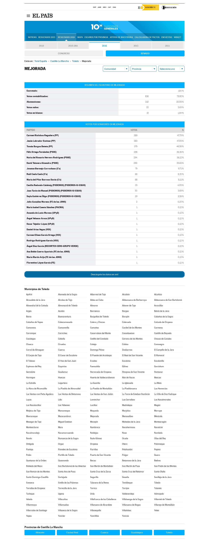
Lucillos (93, 405)
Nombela (158, 433)
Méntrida (158, 417)
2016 (104, 46)
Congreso (64, 54)
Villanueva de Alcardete (101, 505)
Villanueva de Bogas (131, 505)
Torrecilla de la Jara (67, 488)
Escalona (126, 361)
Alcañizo (158, 295)
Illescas (157, 378)
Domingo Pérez (97, 350)
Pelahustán (127, 450)
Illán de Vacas (128, 378)
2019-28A (73, 46)
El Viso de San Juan (67, 361)
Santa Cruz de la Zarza (100, 472)
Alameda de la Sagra (67, 295)
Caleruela (126, 322)
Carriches (62, 333)
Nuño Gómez (96, 439)
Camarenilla (63, 328)
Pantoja (29, 450)
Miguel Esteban (65, 422)
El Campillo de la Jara (164, 350)
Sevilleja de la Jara (162, 477)
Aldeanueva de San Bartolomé (168, 300)
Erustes (93, 361)
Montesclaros (32, 428)
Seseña (125, 477)
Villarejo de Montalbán (164, 505)
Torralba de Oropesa (35, 488)
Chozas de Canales (162, 339)
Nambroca (95, 428)
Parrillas (94, 450)
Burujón (125, 317)
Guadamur (63, 372)
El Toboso (30, 361)
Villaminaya (31, 505)
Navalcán (158, 428)
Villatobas (126, 511)
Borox (29, 317)
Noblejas (94, 433)
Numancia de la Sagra (68, 439)
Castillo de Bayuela (162, 333)
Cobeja (93, 345)
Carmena (158, 328)
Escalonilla (159, 361)
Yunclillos (94, 516)
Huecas (61, 378)
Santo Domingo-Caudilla (37, 477)
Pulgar (125, 455)
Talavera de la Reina (99, 483)
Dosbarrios (127, 350)
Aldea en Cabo (96, 300)
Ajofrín (29, 295)
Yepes (29, 516)
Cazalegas (31, 339)
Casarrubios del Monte (100, 333)
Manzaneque (64, 411)
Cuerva (61, 350)
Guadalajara (137, 533)
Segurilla (94, 477)
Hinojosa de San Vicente (133, 372)
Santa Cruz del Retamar (133, 472)
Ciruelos (62, 345)
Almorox (94, 306)
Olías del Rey (160, 439)
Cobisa (125, 345)
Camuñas (94, 328)
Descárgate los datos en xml (104, 275)
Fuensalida (95, 367)
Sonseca (30, 483)
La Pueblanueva (129, 389)
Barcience (95, 311)
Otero (124, 444)
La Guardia (95, 383)
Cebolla (61, 339)
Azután (61, 311)
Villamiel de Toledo (162, 500)
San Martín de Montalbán (101, 466)
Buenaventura (64, 317)
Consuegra (159, 345)
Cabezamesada (65, 322)
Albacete (40, 533)
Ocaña (125, 439)
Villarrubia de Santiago (36, 511)
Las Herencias (160, 389)
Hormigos (30, 378)
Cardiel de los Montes (132, 328)
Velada (29, 500)
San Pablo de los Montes (165, 466)
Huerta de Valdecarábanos (102, 378)
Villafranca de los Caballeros (103, 500)
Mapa (80, 37)
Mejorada (94, 417)
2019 (41, 46)
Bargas (125, 311)
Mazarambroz (64, 417)
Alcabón (126, 295)
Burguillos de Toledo (99, 317)
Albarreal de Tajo (98, 295)
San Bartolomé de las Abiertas (72, 466)
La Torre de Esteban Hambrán (136, 394)
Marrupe (158, 411)
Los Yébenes (64, 405)
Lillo (60, 400)
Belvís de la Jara (161, 311)
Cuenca (104, 533)
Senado (145, 54)
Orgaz (61, 444)
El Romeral (159, 356)
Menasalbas (127, 417)
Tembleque (127, 483)
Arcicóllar (158, 306)
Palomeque (159, 444)
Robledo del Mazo (34, 466)
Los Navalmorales (162, 400)
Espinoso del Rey (33, 367)
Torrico (93, 488)
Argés (29, 311)
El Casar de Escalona (67, 356)
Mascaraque (32, 417)
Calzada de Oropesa (163, 322)
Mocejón (94, 422)
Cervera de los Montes (132, 339)
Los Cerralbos (128, 400)
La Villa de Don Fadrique (165, 394)
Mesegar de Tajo (33, 422)
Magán (157, 405)
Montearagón (160, 422)
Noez (124, 433)
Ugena (61, 494)
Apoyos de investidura (121, 37)
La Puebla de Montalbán (101, 389)
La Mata (157, 383)
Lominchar (95, 400)
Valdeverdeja (128, 494)
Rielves (157, 461)
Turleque (30, 494)
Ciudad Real (72, 533)
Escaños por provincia (96, 37)
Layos (29, 400)
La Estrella (31, 383)
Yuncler (61, 516)
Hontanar (158, 372)
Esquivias (62, 367)
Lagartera (62, 383)
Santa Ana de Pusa (66, 472)
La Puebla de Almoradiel (69, 389)
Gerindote (30, 372)
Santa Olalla (159, 472)
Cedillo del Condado (99, 339)
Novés (29, 439)
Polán (28, 455)
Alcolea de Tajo (65, 300)
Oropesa (94, 444)
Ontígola (30, 444)
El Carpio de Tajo (33, 356)
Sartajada (62, 477)
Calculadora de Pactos (147, 37)
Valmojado (159, 494)
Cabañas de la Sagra (163, 317)
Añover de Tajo (129, 306)
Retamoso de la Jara (131, 461)
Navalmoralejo (33, 433)
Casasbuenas (128, 333)
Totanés (157, 488)
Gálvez (125, 367)
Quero (157, 455)
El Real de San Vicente (132, 356)
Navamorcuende (65, 433)
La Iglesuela (127, 383)
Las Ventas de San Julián (101, 394)
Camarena (31, 328)
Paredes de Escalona (67, 450)
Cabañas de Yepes (34, 322)
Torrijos (125, 488)
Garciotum (159, 367)
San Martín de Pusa (131, 466)
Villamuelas (63, 505)
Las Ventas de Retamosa (69, 394)
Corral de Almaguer (35, 350)
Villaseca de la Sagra (67, 511)
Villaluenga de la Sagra (132, 500)
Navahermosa (128, 428)
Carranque (31, 333)
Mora (60, 428)
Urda (92, 494)
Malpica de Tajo (33, 411)
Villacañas (63, 500)
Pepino (157, 450)
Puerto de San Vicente (100, 455)
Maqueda (94, 411)
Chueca (29, 345)
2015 (136, 46)
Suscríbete (151, 8)
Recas (93, 461)
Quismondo (63, 461)
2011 (167, 46)
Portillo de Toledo (66, 455)
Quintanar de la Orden (36, 461)
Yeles (156, 511)
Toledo (157, 483)
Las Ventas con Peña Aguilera (39, 394)
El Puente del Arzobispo (101, 356)
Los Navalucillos (33, 405)
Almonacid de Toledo (67, 306)
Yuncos (125, 516)
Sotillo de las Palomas (68, 483)
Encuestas (166, 37)
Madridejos (127, 405)
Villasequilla (95, 511)
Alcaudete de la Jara (35, 300)
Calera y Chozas (97, 322)
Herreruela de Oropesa (100, 372)
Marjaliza (126, 411)
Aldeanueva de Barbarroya (134, 300)
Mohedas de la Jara (131, 422)
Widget (177, 37)
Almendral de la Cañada (37, 306)
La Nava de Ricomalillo (36, 389)
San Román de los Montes (38, 472)
